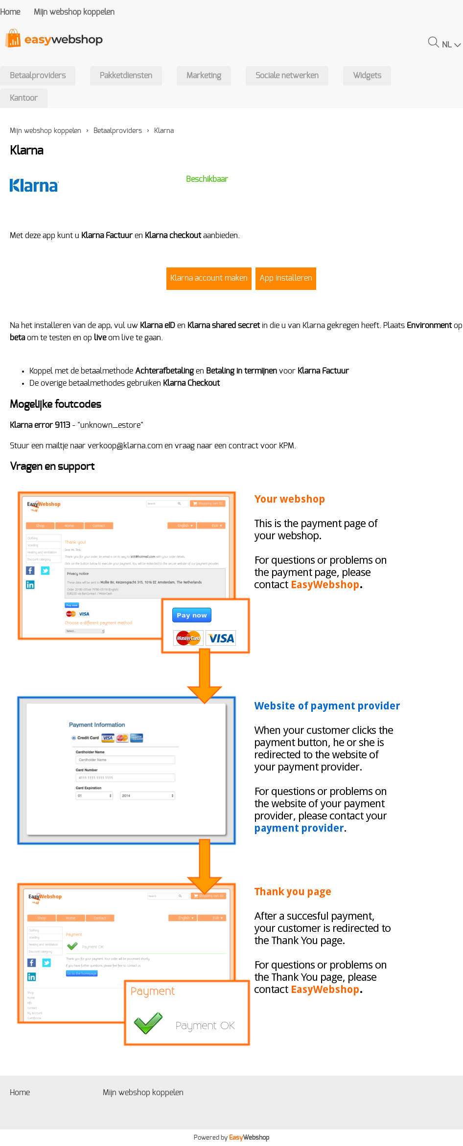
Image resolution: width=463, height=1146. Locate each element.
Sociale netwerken (287, 76)
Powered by (231, 1137)
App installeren (285, 278)
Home (10, 12)
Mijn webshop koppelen (74, 12)
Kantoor (24, 98)
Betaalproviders (38, 76)
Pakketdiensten (126, 76)
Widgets (367, 76)
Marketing (203, 76)
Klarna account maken (209, 278)
